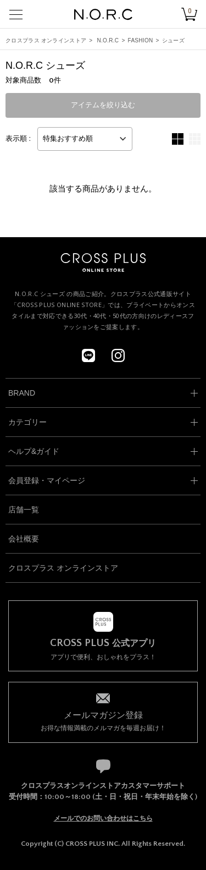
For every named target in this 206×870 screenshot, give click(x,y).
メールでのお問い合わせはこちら (103, 818)
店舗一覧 (23, 509)
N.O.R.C (108, 40)
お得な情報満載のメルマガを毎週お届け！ (103, 720)
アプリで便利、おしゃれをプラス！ (103, 649)
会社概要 (23, 538)
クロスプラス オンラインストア (45, 40)
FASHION (140, 40)
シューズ (173, 40)
